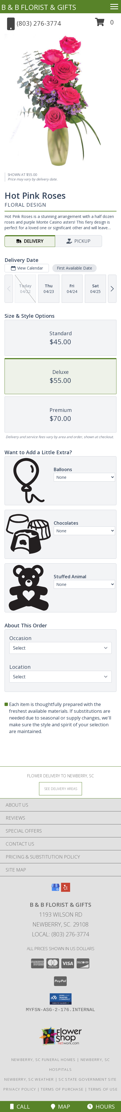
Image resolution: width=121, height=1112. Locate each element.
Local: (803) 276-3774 (60, 934)
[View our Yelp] (65, 890)
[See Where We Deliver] (60, 788)
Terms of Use (103, 1089)
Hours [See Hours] (101, 1106)
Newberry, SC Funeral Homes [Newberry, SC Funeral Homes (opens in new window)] (43, 1059)
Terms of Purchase (62, 1089)
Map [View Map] (60, 1106)
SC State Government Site (87, 1079)
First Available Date (74, 268)
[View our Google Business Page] (55, 890)
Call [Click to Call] (20, 1106)
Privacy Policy (19, 1089)
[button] (104, 24)
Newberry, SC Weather (29, 1079)
